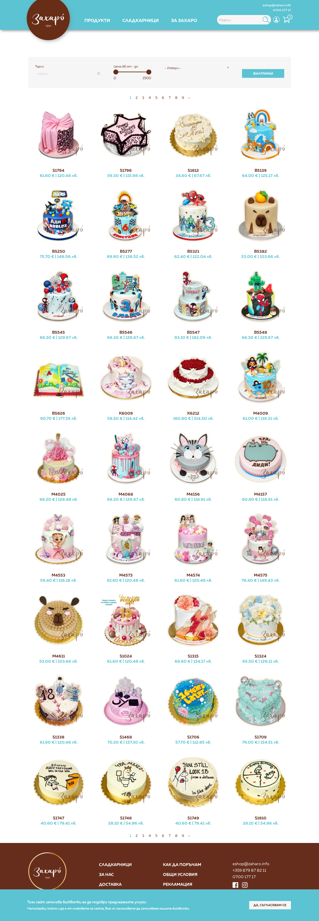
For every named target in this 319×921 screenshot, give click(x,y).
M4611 (58, 655)
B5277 (126, 251)
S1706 (193, 736)
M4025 (58, 494)
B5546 (125, 332)
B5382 (260, 251)
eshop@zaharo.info (277, 5)
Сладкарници (115, 864)
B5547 (193, 332)
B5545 (58, 332)
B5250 (58, 251)
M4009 (260, 413)
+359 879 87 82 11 (249, 870)
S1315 (193, 655)
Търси (39, 66)
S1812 (193, 170)
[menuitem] (97, 20)
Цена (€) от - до (126, 66)
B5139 (261, 170)
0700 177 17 (282, 10)
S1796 (126, 170)
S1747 (58, 817)
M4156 (193, 494)
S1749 (193, 817)
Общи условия (180, 874)
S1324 (260, 655)
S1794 (58, 170)
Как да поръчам (182, 864)
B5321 (193, 251)
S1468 (126, 736)
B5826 (58, 413)
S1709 (261, 736)
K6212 (193, 413)
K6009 (126, 413)
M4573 (126, 575)
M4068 (126, 494)
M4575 (260, 575)
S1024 (126, 655)
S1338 (58, 736)
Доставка (110, 884)
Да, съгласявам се (269, 905)
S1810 (260, 817)
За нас (106, 874)
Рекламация (177, 884)
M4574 (193, 575)
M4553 (58, 575)
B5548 (260, 332)
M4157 (260, 494)
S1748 (126, 817)
